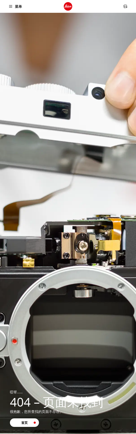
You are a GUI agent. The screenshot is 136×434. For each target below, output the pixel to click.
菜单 (15, 6)
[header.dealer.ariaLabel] (125, 6)
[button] (24, 422)
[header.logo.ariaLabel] (68, 6)
